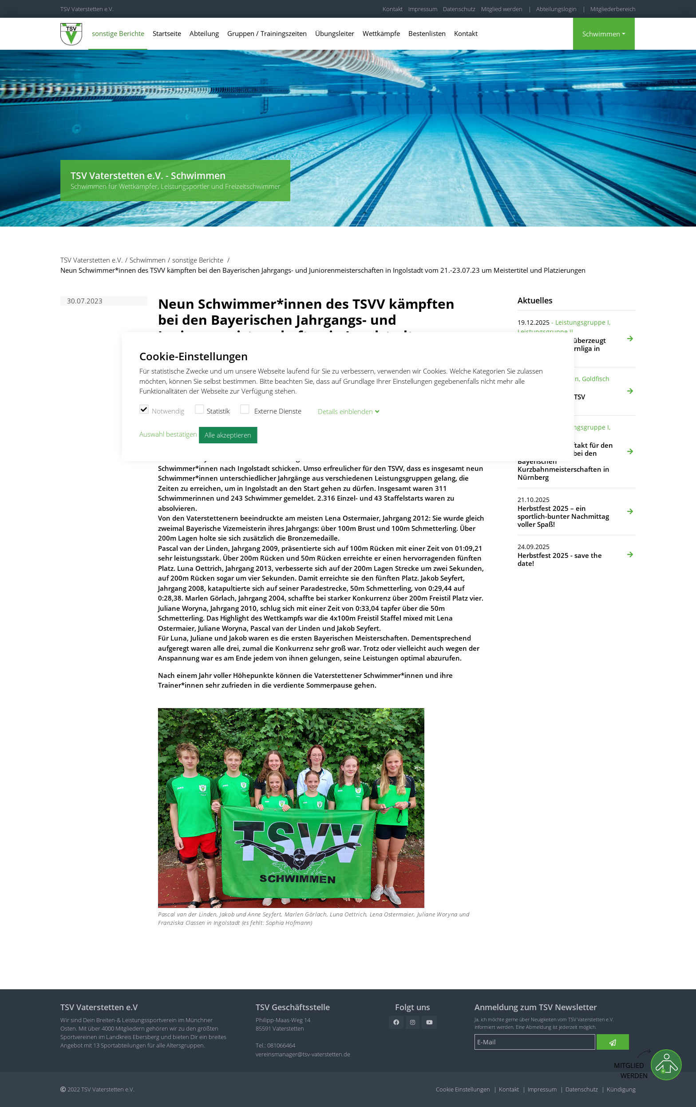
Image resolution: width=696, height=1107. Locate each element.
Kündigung (621, 1089)
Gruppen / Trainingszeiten (267, 33)
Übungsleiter (334, 33)
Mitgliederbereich (613, 9)
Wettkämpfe (381, 33)
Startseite (167, 33)
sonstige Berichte (118, 33)
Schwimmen (601, 33)
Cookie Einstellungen (463, 1089)
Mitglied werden (501, 9)
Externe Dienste (270, 410)
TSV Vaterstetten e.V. (87, 9)
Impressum (422, 9)
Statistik (212, 410)
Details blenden (345, 411)
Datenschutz (459, 9)
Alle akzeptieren (228, 434)
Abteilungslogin (556, 9)
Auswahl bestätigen (168, 434)
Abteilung (204, 33)
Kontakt (393, 9)
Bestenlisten (427, 33)
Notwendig (161, 410)
